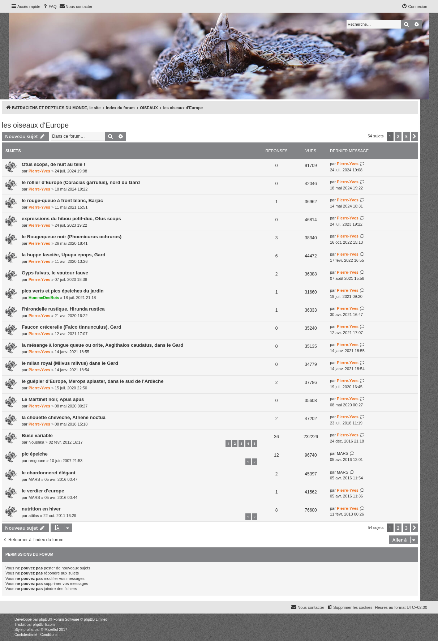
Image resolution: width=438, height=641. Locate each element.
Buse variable (37, 435)
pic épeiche (35, 454)
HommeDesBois (44, 297)
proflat (28, 630)
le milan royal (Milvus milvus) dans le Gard (70, 363)
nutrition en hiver (41, 509)
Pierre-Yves (39, 171)
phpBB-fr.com (44, 625)
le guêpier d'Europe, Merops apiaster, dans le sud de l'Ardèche (92, 381)
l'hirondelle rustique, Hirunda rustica (63, 309)
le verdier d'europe (43, 490)
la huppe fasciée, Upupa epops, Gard (64, 254)
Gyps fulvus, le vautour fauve (55, 272)
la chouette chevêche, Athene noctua (64, 417)
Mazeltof (51, 630)
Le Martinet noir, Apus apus (53, 399)
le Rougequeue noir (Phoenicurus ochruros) (71, 236)
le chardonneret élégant (49, 472)
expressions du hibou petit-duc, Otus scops (71, 218)
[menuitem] (49, 6)
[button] (414, 136)
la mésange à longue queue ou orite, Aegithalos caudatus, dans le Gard (102, 345)
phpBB (44, 619)
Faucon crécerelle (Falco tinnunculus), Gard (71, 327)
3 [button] (406, 136)
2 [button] (398, 136)
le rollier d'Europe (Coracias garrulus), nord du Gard (81, 182)
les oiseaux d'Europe (35, 125)
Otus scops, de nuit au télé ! (53, 164)
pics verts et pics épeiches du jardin (62, 291)
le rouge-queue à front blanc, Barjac (62, 200)
